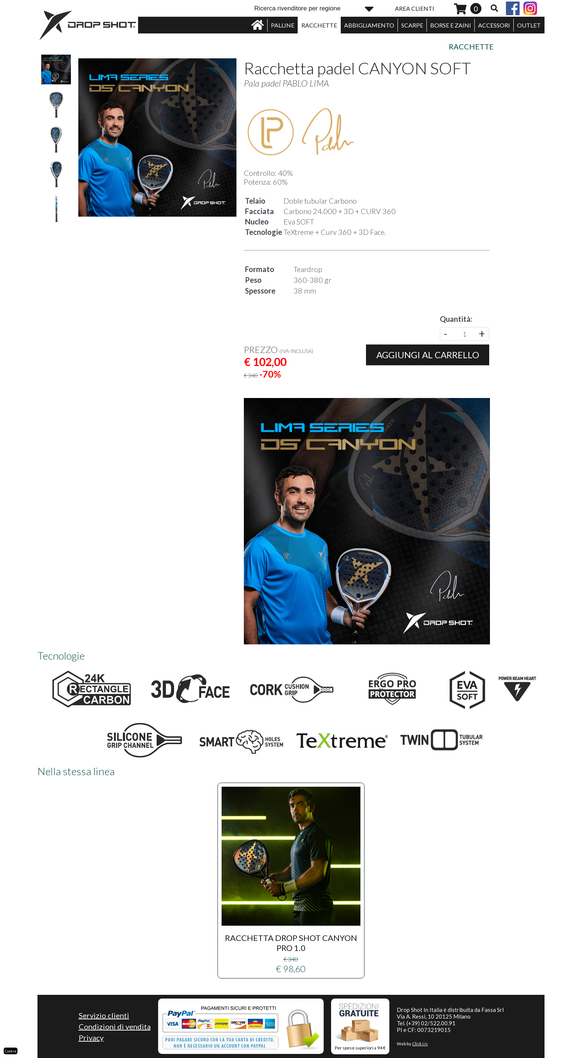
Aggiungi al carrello (427, 354)
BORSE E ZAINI (450, 25)
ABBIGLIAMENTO (369, 25)
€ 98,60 (291, 880)
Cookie (10, 1051)
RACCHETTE (319, 25)
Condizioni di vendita (115, 1026)
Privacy (91, 1037)
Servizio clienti (104, 1015)
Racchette (471, 46)
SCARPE (412, 25)
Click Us (420, 1043)
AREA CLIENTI (414, 8)
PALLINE (282, 25)
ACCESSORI (494, 25)
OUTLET (529, 25)
